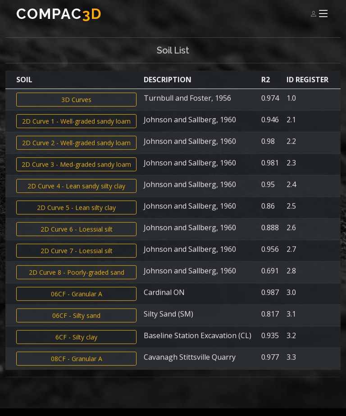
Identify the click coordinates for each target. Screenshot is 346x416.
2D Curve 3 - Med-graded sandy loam (76, 170)
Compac (59, 13)
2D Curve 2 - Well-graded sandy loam (76, 149)
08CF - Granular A (76, 365)
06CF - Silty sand (76, 322)
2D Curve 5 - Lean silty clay (76, 214)
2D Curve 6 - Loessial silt (77, 235)
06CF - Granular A (76, 300)
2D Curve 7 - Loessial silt (77, 257)
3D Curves (76, 106)
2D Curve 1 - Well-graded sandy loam (76, 127)
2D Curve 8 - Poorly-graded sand (76, 278)
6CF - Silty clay (76, 343)
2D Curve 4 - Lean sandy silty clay (76, 192)
